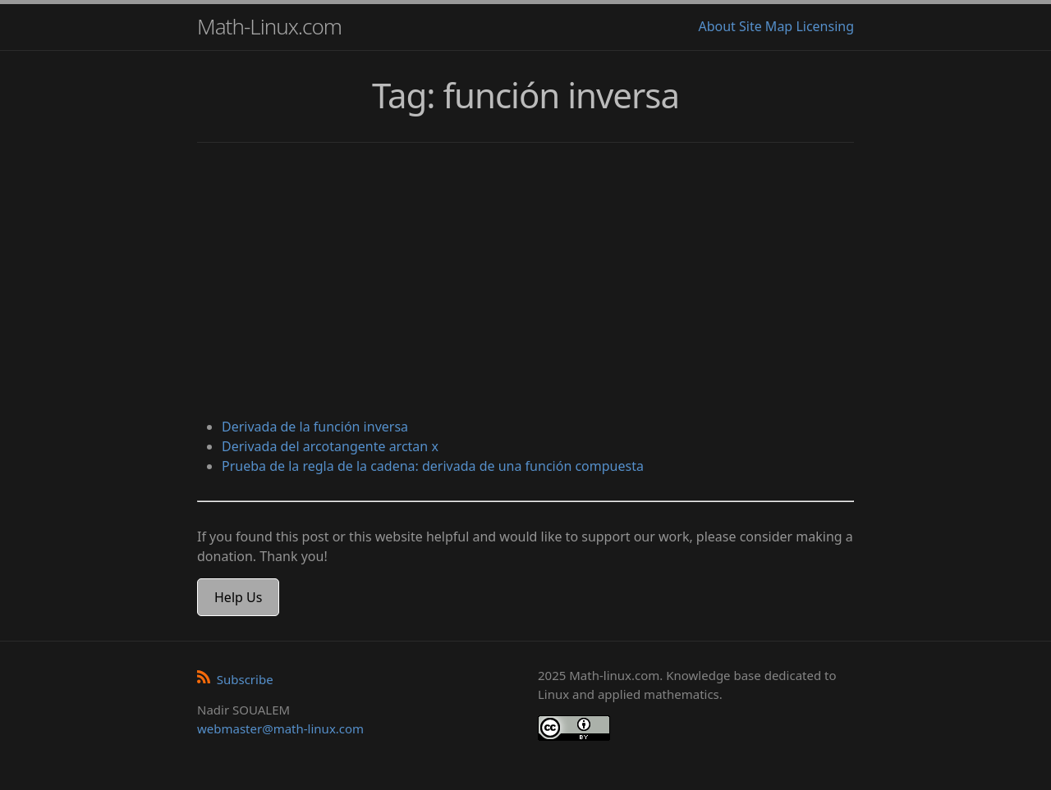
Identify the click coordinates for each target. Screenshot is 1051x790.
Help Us (238, 597)
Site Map (765, 26)
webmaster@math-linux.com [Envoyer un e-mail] (280, 728)
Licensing (825, 26)
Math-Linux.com (269, 26)
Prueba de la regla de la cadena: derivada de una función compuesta (433, 466)
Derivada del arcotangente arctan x (330, 446)
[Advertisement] (525, 282)
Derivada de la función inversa (315, 427)
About (716, 26)
